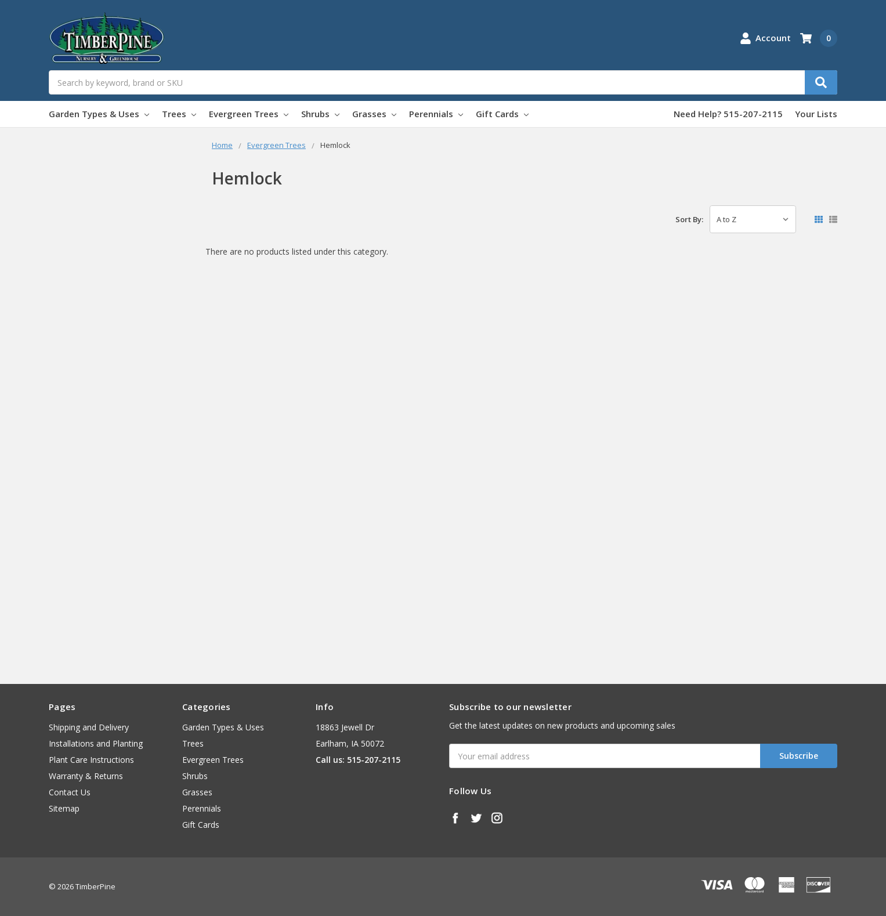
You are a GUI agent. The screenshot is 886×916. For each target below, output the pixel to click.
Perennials (436, 114)
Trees (179, 114)
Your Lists (816, 114)
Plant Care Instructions (91, 759)
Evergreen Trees (248, 114)
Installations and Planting (96, 743)
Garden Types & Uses (99, 114)
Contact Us (70, 792)
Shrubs (320, 114)
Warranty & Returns (86, 775)
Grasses (374, 114)
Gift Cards (502, 114)
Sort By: (689, 219)
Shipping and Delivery (89, 727)
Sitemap (64, 808)
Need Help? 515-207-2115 (728, 114)
